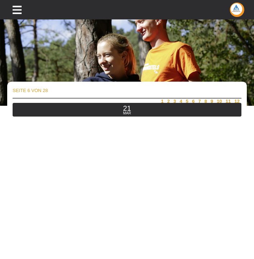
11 (228, 101)
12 (237, 101)
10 (219, 101)
